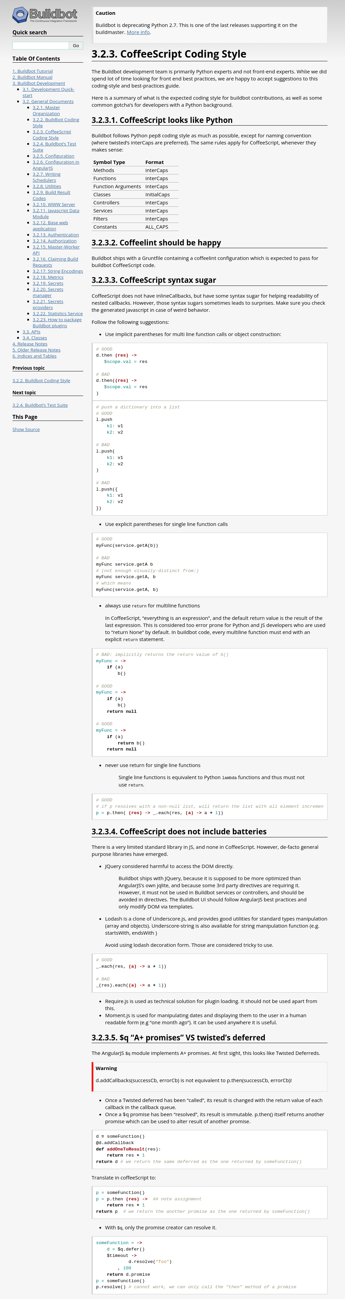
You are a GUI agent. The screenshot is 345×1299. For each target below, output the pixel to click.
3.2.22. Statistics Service (58, 313)
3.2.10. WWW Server (54, 204)
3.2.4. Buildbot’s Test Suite (40, 405)
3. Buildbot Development (38, 83)
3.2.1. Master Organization (46, 110)
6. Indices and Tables (34, 356)
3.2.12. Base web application (50, 226)
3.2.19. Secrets (48, 283)
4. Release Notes (30, 344)
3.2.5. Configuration (53, 156)
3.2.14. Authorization (54, 241)
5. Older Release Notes (36, 350)
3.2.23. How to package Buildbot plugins (57, 323)
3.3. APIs (31, 332)
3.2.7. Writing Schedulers (47, 177)
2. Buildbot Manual (32, 77)
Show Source (26, 429)
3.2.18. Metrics (48, 277)
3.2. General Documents (48, 101)
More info (138, 32)
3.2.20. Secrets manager (48, 292)
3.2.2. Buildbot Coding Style (41, 380)
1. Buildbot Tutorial (32, 71)
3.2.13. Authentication (56, 235)
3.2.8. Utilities (47, 186)
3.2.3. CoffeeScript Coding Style (52, 135)
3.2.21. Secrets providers (48, 304)
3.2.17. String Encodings (58, 271)
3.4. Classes (35, 338)
